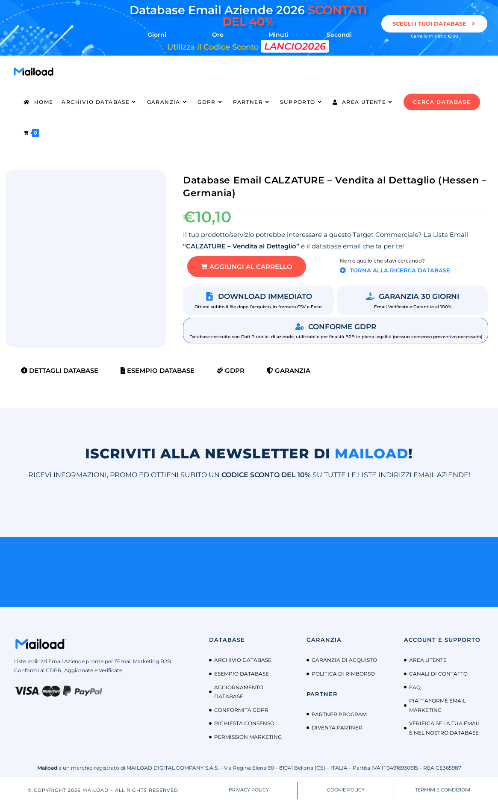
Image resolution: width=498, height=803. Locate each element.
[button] (246, 266)
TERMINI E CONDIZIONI (442, 790)
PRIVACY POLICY (249, 790)
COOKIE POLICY (346, 790)
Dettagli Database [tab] (59, 370)
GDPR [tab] (231, 370)
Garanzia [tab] (288, 370)
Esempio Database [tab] (157, 370)
